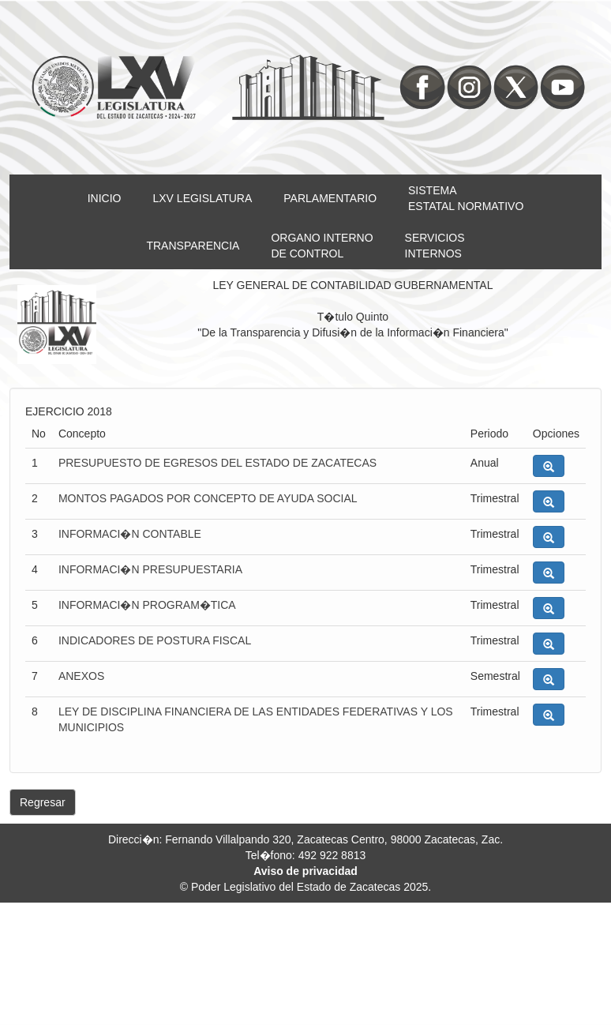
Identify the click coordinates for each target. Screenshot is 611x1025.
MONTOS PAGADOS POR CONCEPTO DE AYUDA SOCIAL (208, 498)
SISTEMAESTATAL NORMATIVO (465, 198)
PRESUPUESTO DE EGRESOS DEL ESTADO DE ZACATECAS (217, 462)
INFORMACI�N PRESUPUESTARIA (150, 569)
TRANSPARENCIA (192, 245)
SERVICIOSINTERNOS (435, 245)
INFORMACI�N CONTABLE (129, 534)
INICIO (105, 198)
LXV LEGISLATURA (203, 198)
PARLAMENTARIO (330, 198)
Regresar (43, 802)
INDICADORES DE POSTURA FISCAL (154, 640)
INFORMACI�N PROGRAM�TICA (147, 605)
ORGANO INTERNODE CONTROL (322, 245)
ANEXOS (81, 676)
